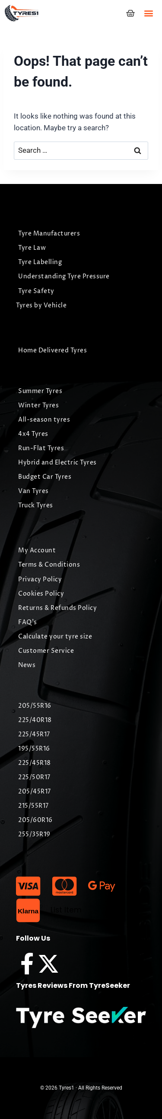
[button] (148, 13)
